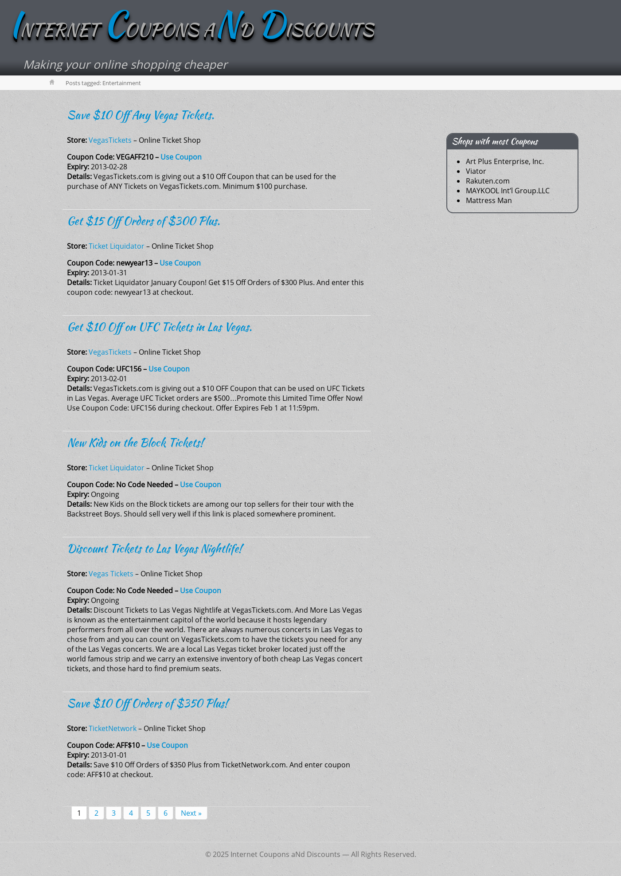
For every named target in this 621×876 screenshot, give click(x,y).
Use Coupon (181, 157)
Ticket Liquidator (117, 246)
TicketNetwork (113, 728)
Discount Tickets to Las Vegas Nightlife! (154, 548)
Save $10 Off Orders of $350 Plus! (147, 703)
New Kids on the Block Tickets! (135, 442)
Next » (191, 813)
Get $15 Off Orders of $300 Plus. (143, 221)
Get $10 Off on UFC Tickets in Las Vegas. (159, 327)
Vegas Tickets (111, 574)
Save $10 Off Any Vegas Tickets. (140, 115)
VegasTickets (110, 140)
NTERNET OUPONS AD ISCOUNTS (191, 30)
